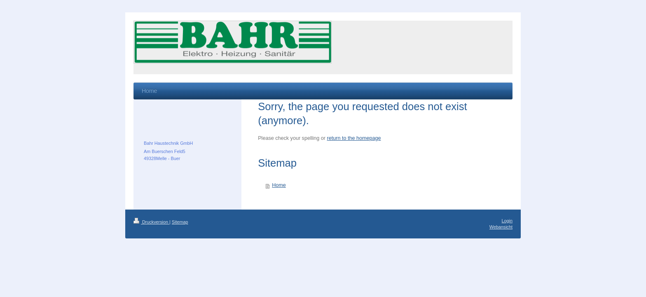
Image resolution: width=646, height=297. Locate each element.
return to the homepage (354, 138)
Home (279, 185)
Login (507, 220)
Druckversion (151, 221)
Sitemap (180, 221)
